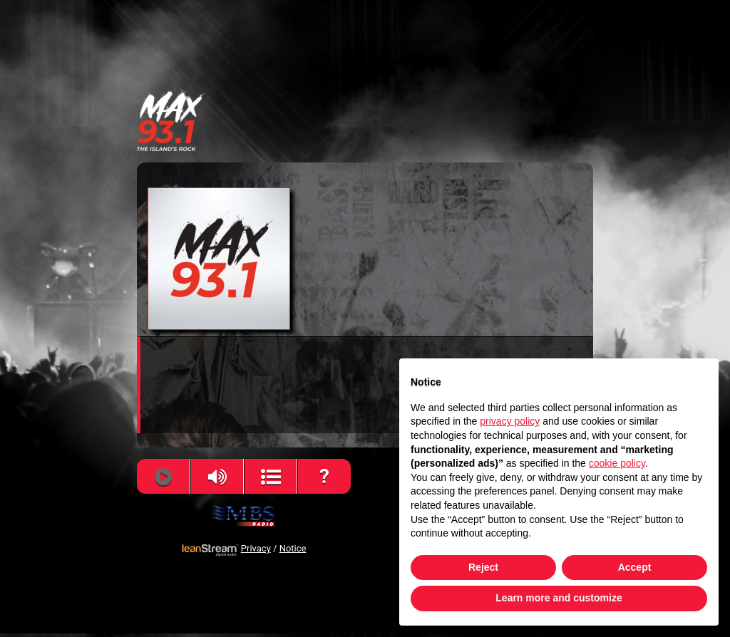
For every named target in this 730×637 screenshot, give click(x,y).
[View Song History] (270, 477)
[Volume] (217, 477)
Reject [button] (483, 567)
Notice (293, 548)
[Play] (163, 477)
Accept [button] (635, 567)
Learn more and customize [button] (558, 598)
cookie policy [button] (617, 463)
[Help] (325, 477)
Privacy (256, 548)
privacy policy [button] (510, 421)
